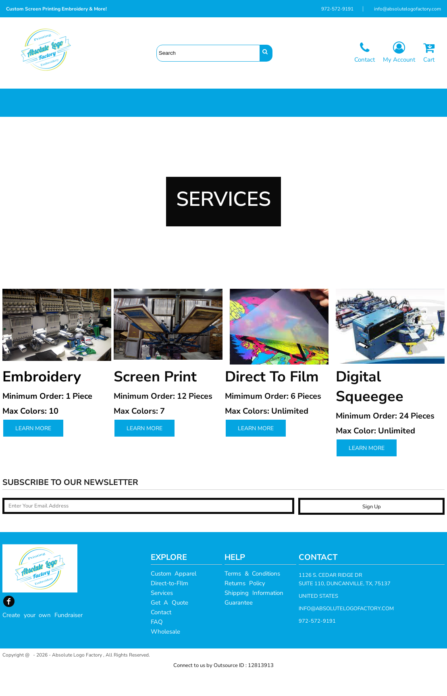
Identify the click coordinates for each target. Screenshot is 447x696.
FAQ (157, 646)
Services (162, 617)
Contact (161, 636)
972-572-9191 (337, 9)
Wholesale (165, 656)
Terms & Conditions (252, 598)
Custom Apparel (174, 598)
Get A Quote (169, 627)
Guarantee (239, 627)
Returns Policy (245, 607)
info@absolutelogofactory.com (407, 9)
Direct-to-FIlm (169, 607)
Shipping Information (254, 617)
